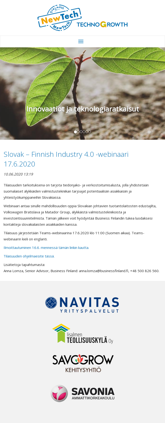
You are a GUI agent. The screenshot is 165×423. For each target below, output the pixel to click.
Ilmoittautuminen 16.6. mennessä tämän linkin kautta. (47, 247)
